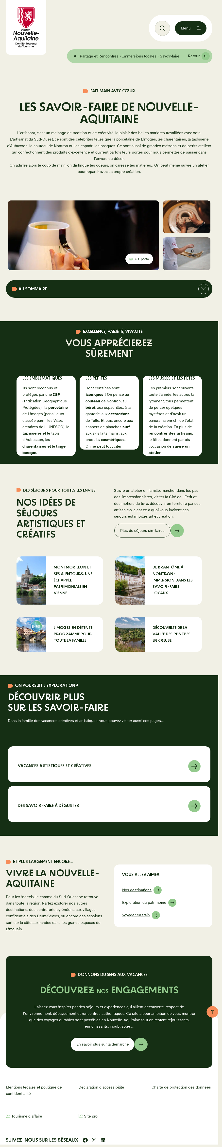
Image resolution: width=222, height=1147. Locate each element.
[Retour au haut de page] (212, 1012)
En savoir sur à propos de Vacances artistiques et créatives (109, 764)
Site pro (91, 1116)
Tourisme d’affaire (26, 1116)
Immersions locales (147, 54)
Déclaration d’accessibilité (101, 1087)
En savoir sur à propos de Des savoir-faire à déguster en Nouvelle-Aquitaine (109, 804)
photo (140, 260)
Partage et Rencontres (106, 54)
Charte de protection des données (181, 1087)
